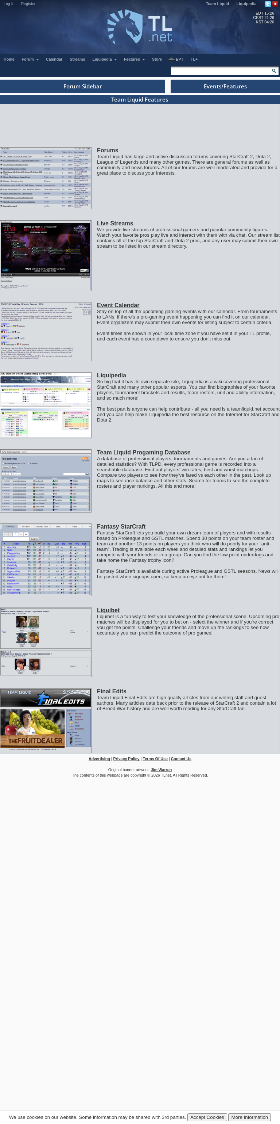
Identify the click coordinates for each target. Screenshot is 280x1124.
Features (134, 59)
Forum (30, 59)
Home (9, 59)
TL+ (194, 59)
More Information (249, 1117)
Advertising (99, 759)
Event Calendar (118, 305)
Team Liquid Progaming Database (144, 452)
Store (157, 59)
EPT (175, 59)
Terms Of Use (155, 759)
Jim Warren (161, 769)
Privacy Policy (126, 759)
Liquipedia (247, 3)
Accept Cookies (207, 1117)
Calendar (54, 59)
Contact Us (181, 759)
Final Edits (112, 691)
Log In (9, 3)
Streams (77, 59)
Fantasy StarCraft (121, 526)
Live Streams (115, 223)
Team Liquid (217, 3)
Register (28, 3)
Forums (107, 150)
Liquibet (108, 610)
